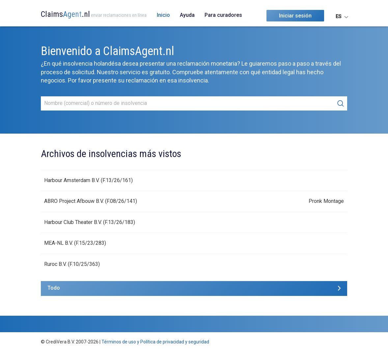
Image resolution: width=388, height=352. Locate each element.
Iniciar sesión (295, 16)
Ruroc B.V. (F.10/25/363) (72, 264)
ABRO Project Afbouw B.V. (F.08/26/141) (90, 201)
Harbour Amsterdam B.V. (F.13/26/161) (88, 180)
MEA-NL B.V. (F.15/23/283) (75, 243)
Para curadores (223, 15)
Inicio (163, 15)
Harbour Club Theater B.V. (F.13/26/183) (89, 222)
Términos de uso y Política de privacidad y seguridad (155, 341)
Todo (53, 288)
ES (338, 16)
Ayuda (187, 15)
